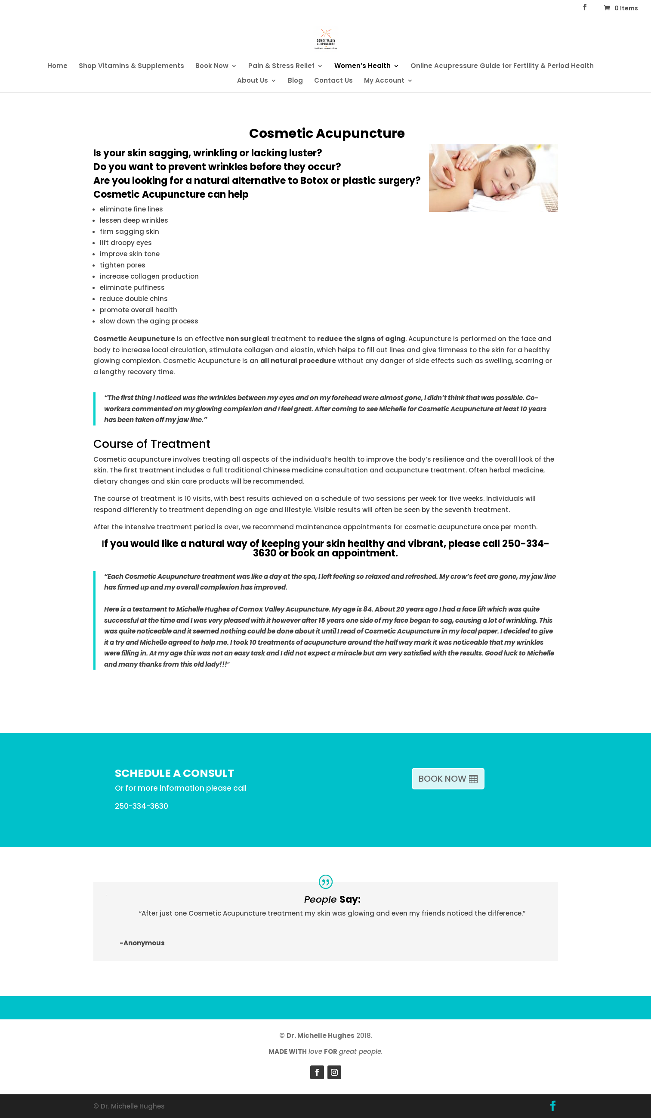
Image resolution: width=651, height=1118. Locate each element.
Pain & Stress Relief (281, 66)
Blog (295, 81)
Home (57, 66)
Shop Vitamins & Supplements (131, 66)
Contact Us (333, 81)
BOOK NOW (442, 779)
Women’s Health (362, 66)
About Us (252, 81)
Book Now (211, 66)
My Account (384, 81)
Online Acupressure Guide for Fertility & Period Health (502, 66)
